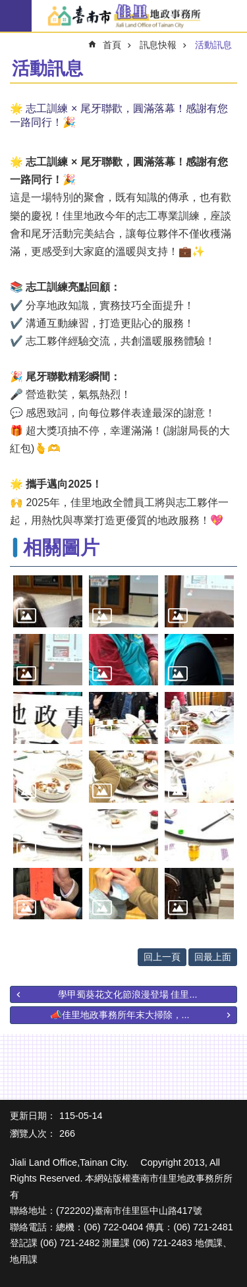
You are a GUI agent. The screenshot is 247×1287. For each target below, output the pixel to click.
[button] (47, 601)
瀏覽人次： (33, 1133)
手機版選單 (16, 16)
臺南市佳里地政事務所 (123, 16)
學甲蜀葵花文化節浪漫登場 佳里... (128, 994)
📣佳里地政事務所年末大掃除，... (120, 1015)
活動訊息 (213, 45)
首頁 (112, 45)
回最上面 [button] (212, 957)
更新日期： (33, 1115)
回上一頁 (162, 957)
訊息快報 (158, 45)
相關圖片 (61, 547)
